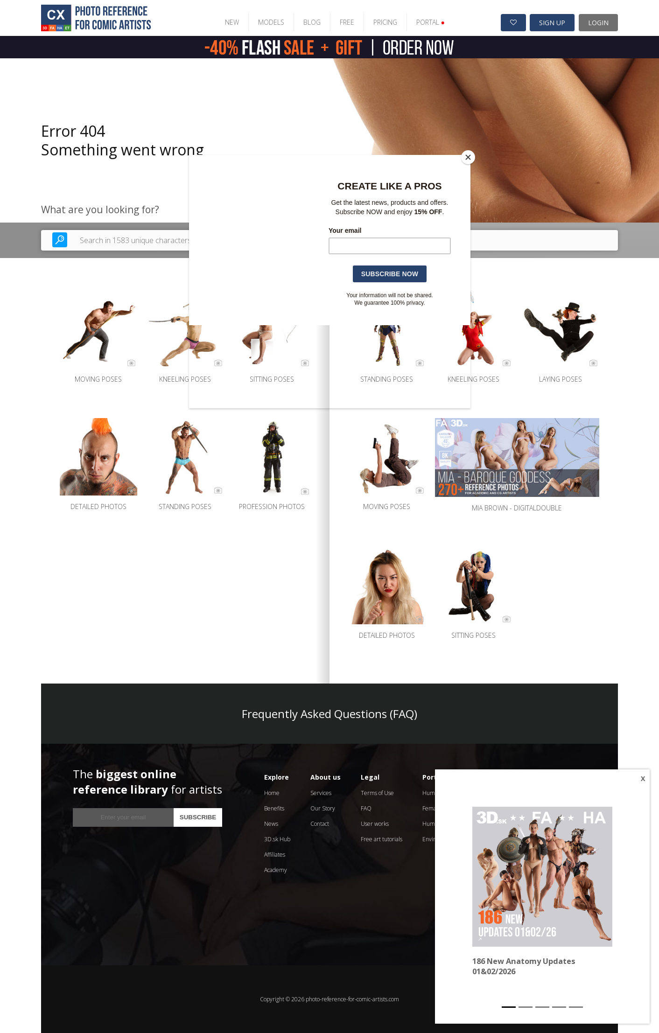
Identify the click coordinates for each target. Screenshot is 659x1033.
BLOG (311, 22)
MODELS (271, 22)
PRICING (385, 22)
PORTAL (430, 22)
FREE (346, 22)
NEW (231, 22)
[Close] (468, 157)
